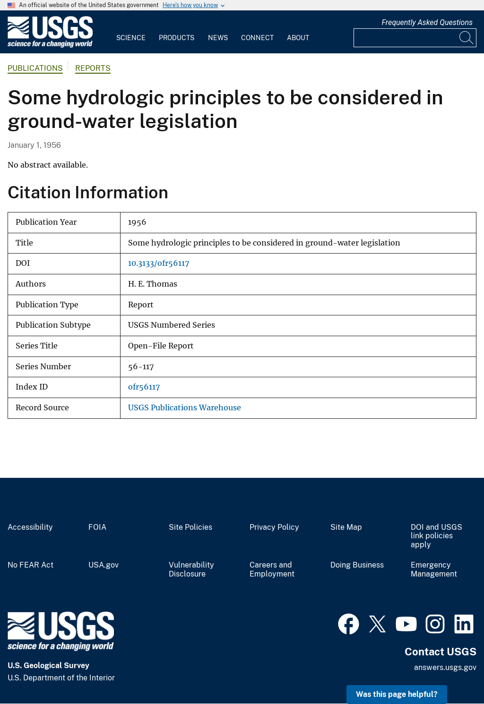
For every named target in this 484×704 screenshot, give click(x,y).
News (218, 38)
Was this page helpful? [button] (397, 694)
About (298, 38)
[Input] (415, 37)
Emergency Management (434, 569)
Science (131, 38)
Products (176, 38)
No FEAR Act (30, 565)
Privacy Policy (274, 527)
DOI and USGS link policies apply (436, 536)
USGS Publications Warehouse (184, 407)
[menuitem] (131, 32)
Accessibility (30, 527)
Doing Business (357, 565)
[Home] (50, 45)
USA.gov (103, 565)
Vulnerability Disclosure (191, 569)
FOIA (97, 527)
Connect (257, 38)
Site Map (346, 527)
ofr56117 (144, 386)
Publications (35, 68)
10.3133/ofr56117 (158, 263)
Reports (93, 68)
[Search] (467, 37)
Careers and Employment (272, 569)
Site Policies (190, 527)
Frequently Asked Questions (427, 22)
